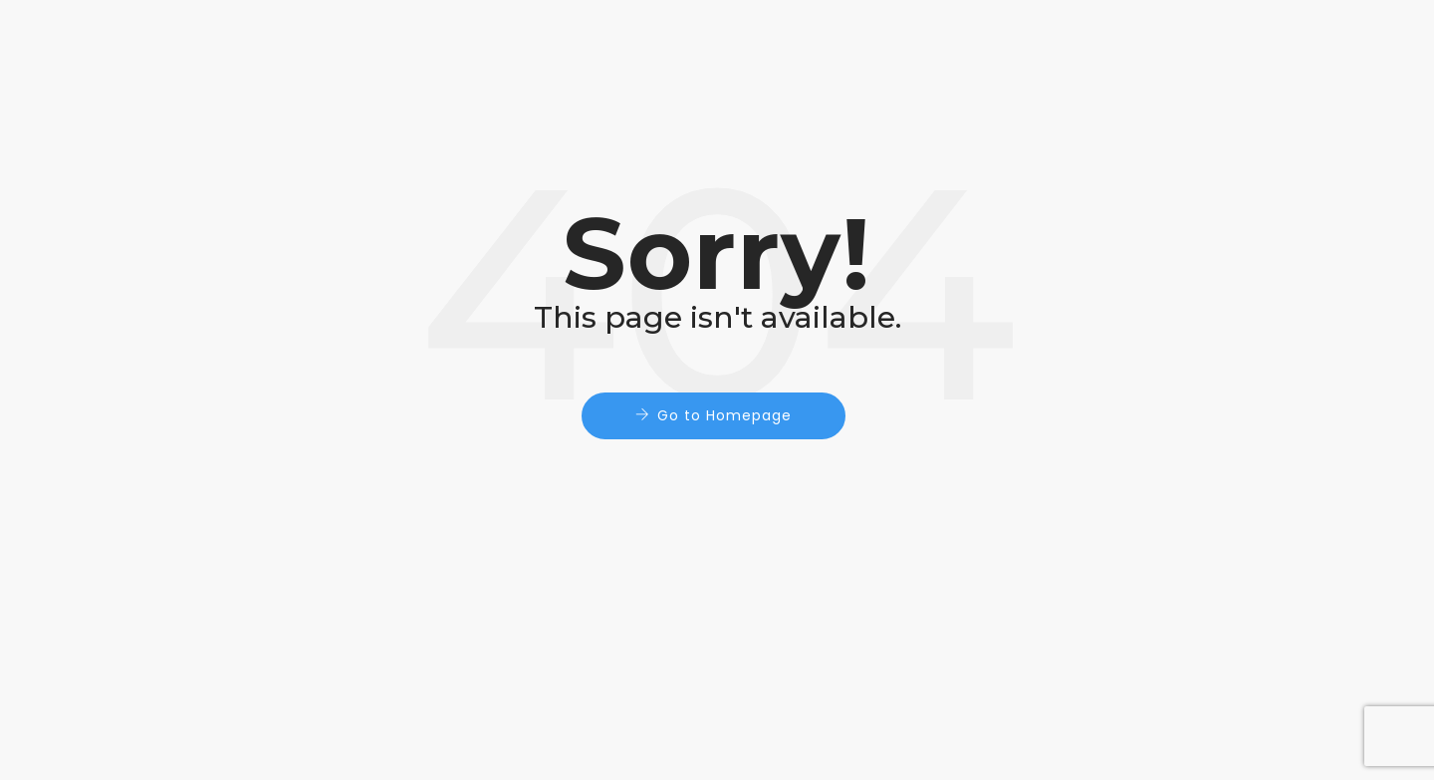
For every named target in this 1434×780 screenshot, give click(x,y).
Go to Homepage (724, 415)
